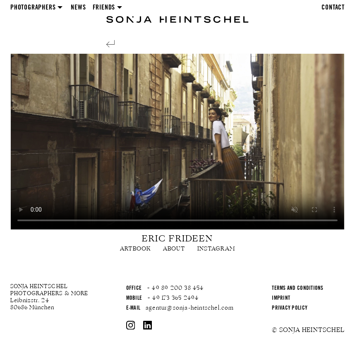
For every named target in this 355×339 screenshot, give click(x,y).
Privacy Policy (289, 308)
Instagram (216, 248)
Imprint (281, 298)
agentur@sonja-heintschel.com (190, 308)
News (78, 8)
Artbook (135, 248)
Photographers (32, 8)
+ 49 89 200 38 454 (175, 288)
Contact (333, 8)
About (174, 248)
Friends (104, 8)
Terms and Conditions (297, 288)
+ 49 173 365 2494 (173, 298)
